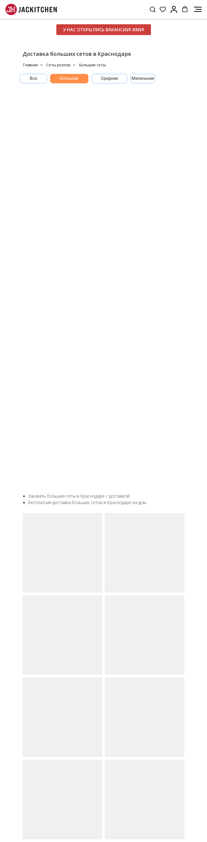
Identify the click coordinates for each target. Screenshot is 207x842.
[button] (152, 9)
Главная (30, 64)
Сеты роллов (58, 64)
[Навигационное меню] (198, 9)
